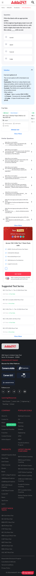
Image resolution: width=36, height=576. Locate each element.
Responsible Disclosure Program (11, 558)
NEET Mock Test (6, 542)
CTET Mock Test (6, 529)
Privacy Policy (6, 568)
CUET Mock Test (6, 539)
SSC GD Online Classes (25, 465)
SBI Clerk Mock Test (7, 515)
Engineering (25, 401)
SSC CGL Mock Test (7, 532)
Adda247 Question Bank (9, 455)
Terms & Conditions (7, 565)
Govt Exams (6, 401)
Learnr (3, 504)
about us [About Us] (4, 416)
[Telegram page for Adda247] (14, 391)
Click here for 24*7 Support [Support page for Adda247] (10, 360)
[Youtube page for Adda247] (24, 391)
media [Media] (3, 422)
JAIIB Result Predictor (8, 478)
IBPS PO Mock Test (7, 546)
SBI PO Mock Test (7, 525)
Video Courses (6, 465)
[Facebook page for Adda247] (19, 391)
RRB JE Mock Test (7, 549)
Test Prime (5, 500)
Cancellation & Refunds (9, 562)
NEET (19, 439)
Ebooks (4, 468)
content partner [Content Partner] (6, 436)
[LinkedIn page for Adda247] (3, 391)
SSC (19, 419)
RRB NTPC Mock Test (8, 522)
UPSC (20, 436)
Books (3, 471)
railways (20, 422)
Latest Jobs (15, 401)
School (12, 404)
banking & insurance (24, 416)
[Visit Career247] (8, 375)
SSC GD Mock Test (7, 519)
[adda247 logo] (10, 346)
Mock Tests (5, 458)
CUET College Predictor (9, 475)
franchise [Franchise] (4, 433)
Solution (7, 70)
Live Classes (5, 461)
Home (3, 7)
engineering (21, 433)
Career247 (5, 494)
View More (18, 134)
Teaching (5, 404)
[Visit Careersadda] (8, 368)
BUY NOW (18, 274)
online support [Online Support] (6, 439)
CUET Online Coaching (25, 472)
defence (20, 429)
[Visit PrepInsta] (23, 368)
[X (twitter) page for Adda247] (8, 391)
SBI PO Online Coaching (25, 456)
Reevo (3, 497)
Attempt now (15, 129)
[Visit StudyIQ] (23, 375)
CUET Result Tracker (8, 490)
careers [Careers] (4, 426)
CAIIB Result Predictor (8, 481)
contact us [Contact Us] (5, 419)
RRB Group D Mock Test (9, 535)
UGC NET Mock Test (8, 552)
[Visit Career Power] (8, 382)
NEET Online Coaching (25, 475)
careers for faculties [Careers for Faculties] (8, 429)
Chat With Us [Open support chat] (27, 573)
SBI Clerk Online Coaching (26, 469)
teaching (20, 426)
